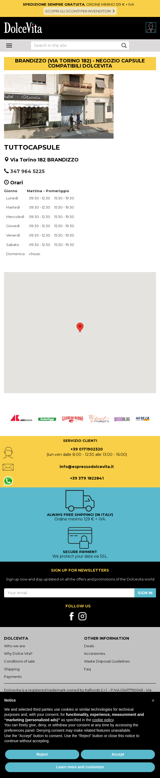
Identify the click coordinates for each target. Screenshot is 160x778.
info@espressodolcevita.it (87, 466)
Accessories (94, 653)
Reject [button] (42, 754)
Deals (89, 646)
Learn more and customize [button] (80, 767)
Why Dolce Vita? (18, 653)
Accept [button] (118, 754)
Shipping (12, 669)
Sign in (145, 592)
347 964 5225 (27, 171)
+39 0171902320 (87, 449)
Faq (87, 669)
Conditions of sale (19, 661)
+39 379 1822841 (87, 478)
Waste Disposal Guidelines (107, 661)
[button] (80, 328)
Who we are (14, 646)
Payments (12, 676)
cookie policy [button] (103, 720)
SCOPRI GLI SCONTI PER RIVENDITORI (80, 11)
